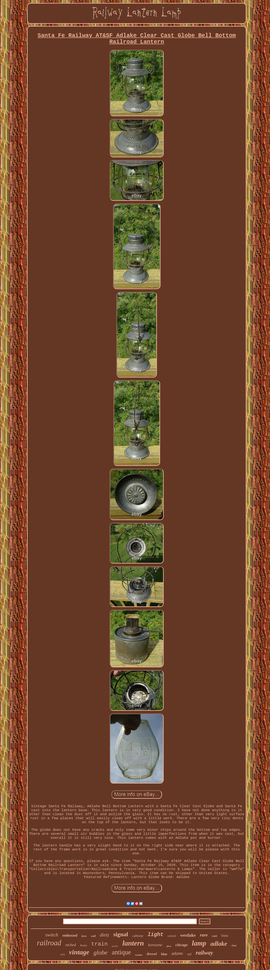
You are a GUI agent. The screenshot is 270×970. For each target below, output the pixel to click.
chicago (182, 945)
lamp (199, 943)
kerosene (155, 945)
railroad (49, 943)
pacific (115, 946)
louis (224, 936)
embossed (69, 935)
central (171, 936)
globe (100, 952)
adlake (219, 943)
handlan (138, 955)
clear (234, 945)
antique (121, 952)
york (62, 954)
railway (204, 953)
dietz (104, 935)
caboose (137, 936)
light (155, 935)
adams (177, 953)
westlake (188, 935)
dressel (152, 954)
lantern (133, 943)
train (99, 944)
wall (93, 936)
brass (83, 945)
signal (120, 934)
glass (168, 946)
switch (51, 935)
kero (84, 936)
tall (189, 954)
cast (214, 936)
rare (204, 935)
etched (70, 945)
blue (164, 954)
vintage (79, 952)
